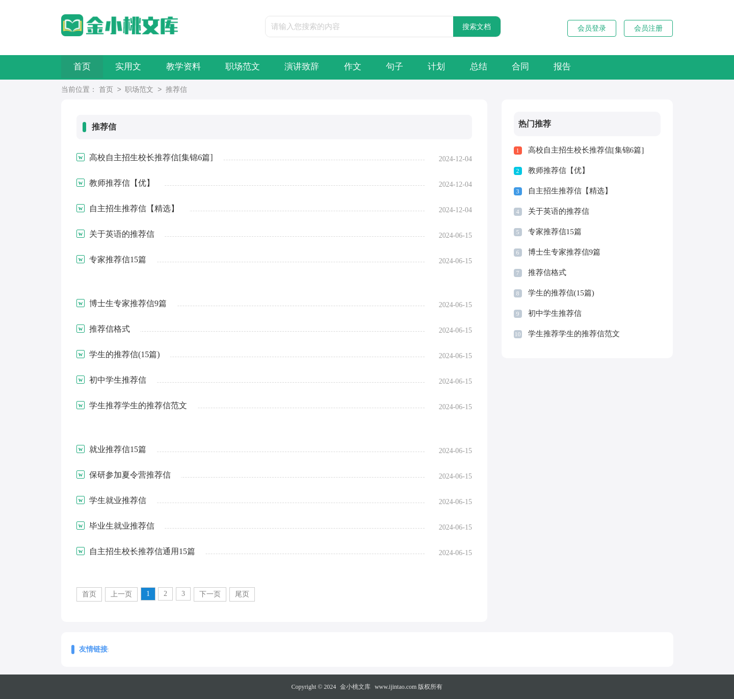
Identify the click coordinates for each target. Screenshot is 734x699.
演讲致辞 (333, 67)
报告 (635, 67)
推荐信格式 (547, 272)
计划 (488, 67)
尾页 (242, 594)
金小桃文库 (355, 686)
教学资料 (201, 67)
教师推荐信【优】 (558, 170)
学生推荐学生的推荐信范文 (574, 334)
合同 (586, 67)
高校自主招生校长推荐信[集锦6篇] (586, 150)
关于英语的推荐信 (558, 211)
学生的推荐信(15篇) (561, 293)
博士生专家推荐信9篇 (564, 252)
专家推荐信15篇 (555, 232)
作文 (391, 67)
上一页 (121, 594)
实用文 (139, 67)
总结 (537, 67)
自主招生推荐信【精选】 (570, 191)
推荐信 (176, 90)
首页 (85, 67)
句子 (440, 67)
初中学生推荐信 (555, 313)
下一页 (210, 594)
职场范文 (267, 67)
